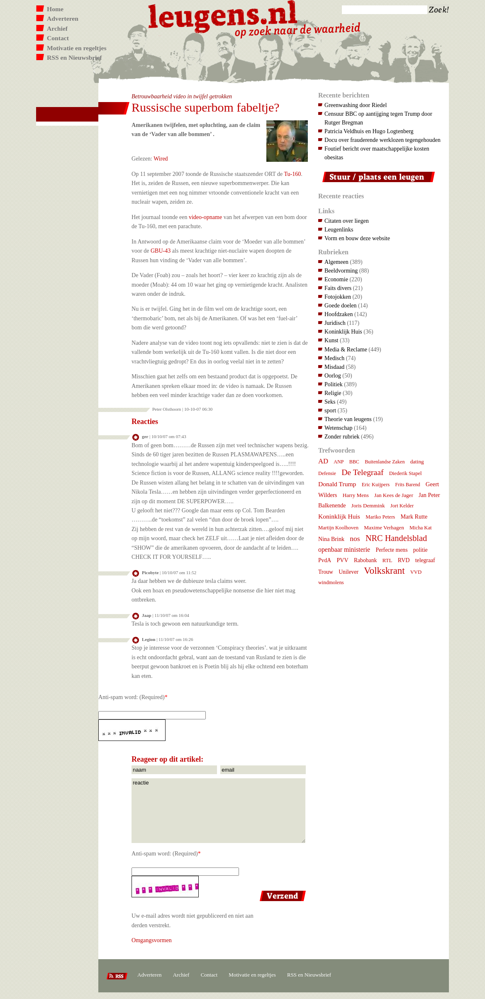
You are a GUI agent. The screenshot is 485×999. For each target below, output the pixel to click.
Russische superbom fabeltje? (206, 107)
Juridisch (335, 322)
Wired (161, 158)
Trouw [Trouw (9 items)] (325, 572)
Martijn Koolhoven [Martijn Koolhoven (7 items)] (338, 528)
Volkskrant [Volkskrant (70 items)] (384, 570)
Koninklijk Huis (343, 331)
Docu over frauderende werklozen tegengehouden (382, 139)
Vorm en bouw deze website (357, 238)
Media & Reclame (345, 349)
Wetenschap (338, 427)
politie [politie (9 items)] (420, 550)
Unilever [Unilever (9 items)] (348, 572)
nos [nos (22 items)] (355, 538)
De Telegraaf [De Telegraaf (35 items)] (362, 472)
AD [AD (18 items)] (323, 461)
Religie (332, 393)
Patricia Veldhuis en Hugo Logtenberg (369, 131)
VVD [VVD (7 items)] (416, 572)
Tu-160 (292, 174)
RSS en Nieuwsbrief (74, 57)
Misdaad (334, 366)
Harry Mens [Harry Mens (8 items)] (356, 495)
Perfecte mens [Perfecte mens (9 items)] (391, 550)
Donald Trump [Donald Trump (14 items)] (337, 483)
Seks (330, 401)
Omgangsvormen (152, 940)
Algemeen (336, 261)
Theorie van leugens (348, 419)
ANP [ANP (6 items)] (339, 462)
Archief (57, 28)
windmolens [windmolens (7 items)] (331, 582)
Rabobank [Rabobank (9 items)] (365, 560)
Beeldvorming (341, 270)
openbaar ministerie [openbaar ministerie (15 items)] (344, 549)
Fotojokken (337, 296)
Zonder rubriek (342, 436)
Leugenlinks (338, 229)
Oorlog (332, 375)
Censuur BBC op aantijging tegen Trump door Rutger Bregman (378, 118)
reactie (218, 810)
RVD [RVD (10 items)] (404, 560)
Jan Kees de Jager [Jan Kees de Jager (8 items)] (393, 495)
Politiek (333, 384)
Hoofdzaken (338, 314)
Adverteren (62, 18)
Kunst (331, 340)
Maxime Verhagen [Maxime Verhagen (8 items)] (384, 527)
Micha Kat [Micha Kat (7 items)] (420, 528)
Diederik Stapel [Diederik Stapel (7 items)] (405, 473)
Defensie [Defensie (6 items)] (327, 473)
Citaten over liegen (346, 220)
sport (330, 410)
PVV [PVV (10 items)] (342, 560)
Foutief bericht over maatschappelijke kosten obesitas (376, 153)
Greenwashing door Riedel (355, 105)
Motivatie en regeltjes (76, 47)
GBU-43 (161, 250)
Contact (58, 37)
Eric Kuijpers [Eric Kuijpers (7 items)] (376, 484)
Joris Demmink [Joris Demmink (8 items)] (368, 505)
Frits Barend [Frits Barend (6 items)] (407, 484)
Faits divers (337, 288)
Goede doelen (340, 305)
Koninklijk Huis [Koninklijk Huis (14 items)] (339, 516)
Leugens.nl (223, 15)
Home (55, 8)
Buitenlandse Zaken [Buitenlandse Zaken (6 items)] (385, 462)
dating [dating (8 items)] (417, 461)
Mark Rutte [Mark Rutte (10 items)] (414, 516)
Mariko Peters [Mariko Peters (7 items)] (380, 517)
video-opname (205, 217)
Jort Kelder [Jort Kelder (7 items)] (402, 506)
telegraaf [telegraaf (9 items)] (425, 560)
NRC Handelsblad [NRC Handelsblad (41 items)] (396, 538)
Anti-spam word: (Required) (131, 697)
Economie (336, 279)
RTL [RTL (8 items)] (387, 560)
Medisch (334, 358)
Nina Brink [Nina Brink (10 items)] (331, 539)
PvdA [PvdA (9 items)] (324, 560)
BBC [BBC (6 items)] (354, 462)
